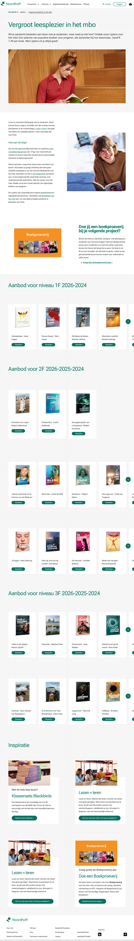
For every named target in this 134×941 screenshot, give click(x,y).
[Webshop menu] (46, 4)
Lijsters (23, 12)
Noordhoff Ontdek (83, 937)
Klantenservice (76, 4)
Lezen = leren (41, 128)
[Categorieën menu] (33, 4)
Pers (31, 932)
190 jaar (86, 4)
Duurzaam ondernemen (39, 937)
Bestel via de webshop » (24, 818)
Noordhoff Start (83, 932)
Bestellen (18, 345)
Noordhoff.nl (13, 12)
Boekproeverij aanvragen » (92, 901)
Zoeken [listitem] (106, 4)
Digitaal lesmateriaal (61, 4)
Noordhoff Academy (62, 928)
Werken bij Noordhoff (14, 937)
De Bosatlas (59, 932)
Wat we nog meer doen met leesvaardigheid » (99, 818)
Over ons (10, 928)
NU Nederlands (39, 174)
